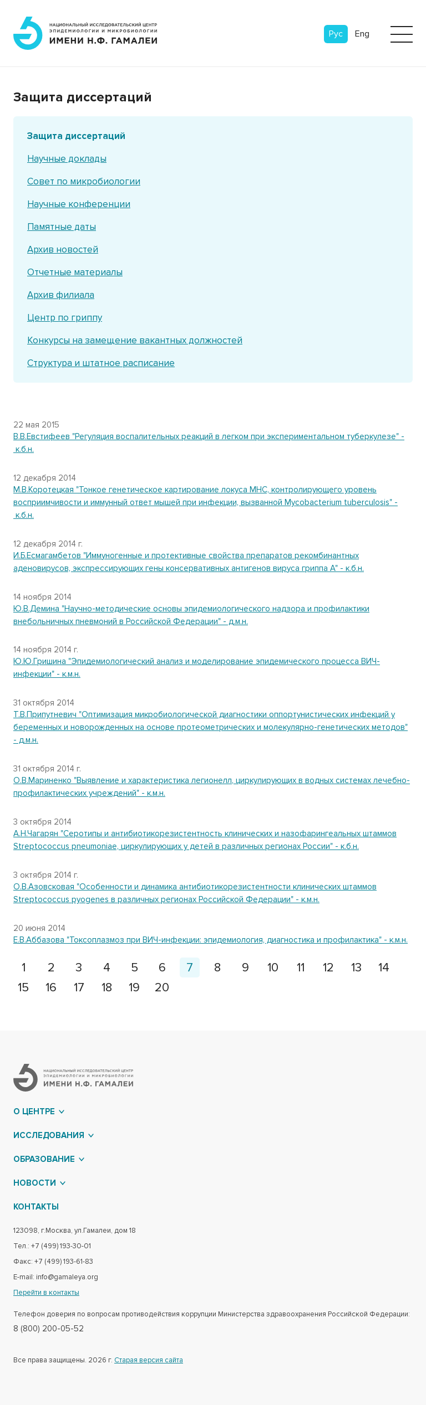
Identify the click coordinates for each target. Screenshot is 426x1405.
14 (383, 967)
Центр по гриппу (64, 317)
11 (301, 967)
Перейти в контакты (46, 1292)
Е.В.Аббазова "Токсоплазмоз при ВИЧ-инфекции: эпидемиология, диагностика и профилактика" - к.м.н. (210, 940)
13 (356, 967)
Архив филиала (60, 295)
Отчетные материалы (75, 272)
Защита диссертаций (76, 136)
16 (51, 987)
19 (134, 987)
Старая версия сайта (148, 1360)
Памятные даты (61, 227)
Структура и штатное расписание (101, 363)
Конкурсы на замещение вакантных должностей (134, 340)
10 (272, 967)
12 (328, 967)
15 (23, 987)
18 (107, 987)
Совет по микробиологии (83, 181)
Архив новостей (62, 249)
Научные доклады (66, 158)
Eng (362, 33)
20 (162, 987)
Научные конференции (78, 204)
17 (79, 987)
